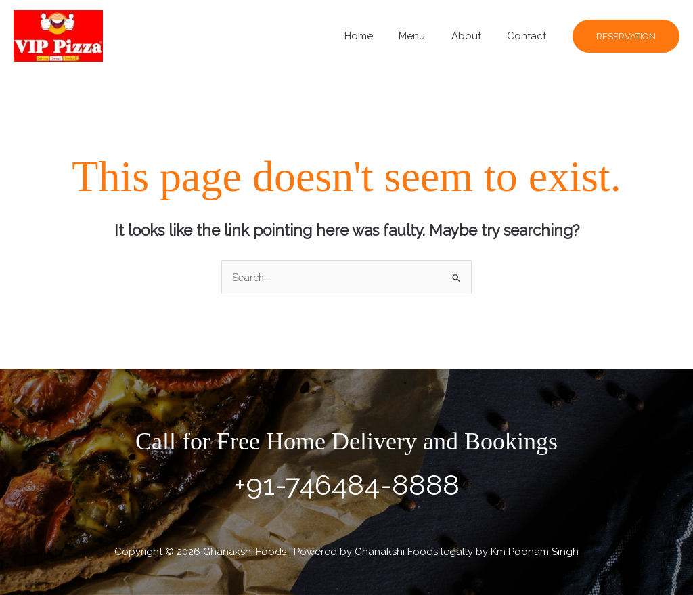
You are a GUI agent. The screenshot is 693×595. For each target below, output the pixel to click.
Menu (426, 36)
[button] (626, 36)
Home (378, 36)
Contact (529, 36)
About (474, 36)
